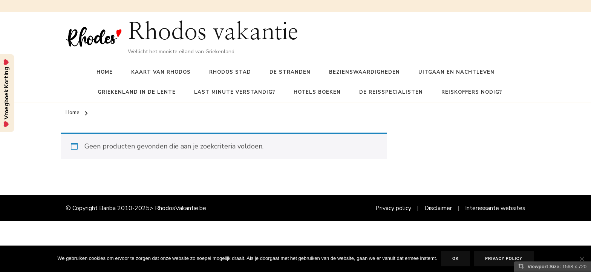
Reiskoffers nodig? (471, 92)
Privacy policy (393, 208)
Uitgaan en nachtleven (456, 72)
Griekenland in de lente (137, 92)
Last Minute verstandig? (234, 92)
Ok (455, 259)
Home (104, 72)
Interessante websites (495, 208)
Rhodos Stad (230, 72)
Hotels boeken (317, 92)
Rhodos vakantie (213, 32)
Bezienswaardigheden (364, 72)
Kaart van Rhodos (161, 72)
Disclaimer (438, 208)
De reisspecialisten (391, 92)
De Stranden (290, 72)
